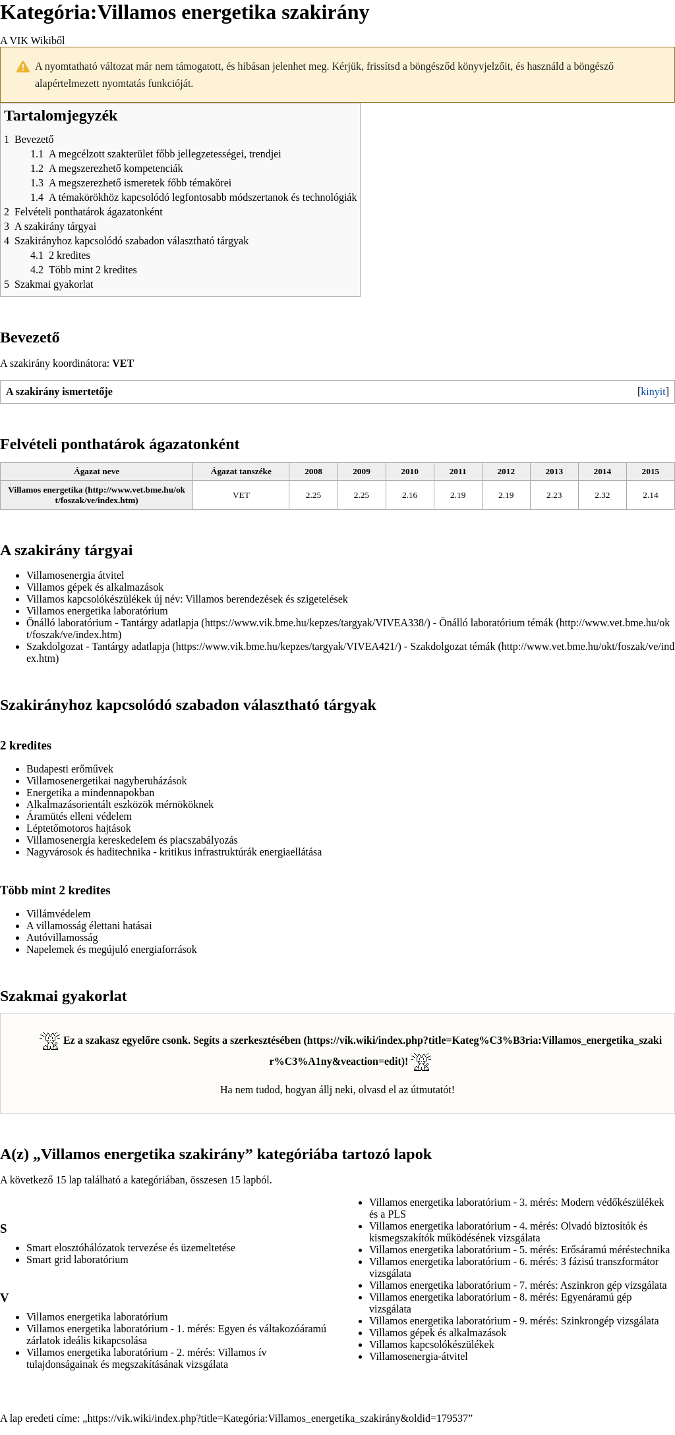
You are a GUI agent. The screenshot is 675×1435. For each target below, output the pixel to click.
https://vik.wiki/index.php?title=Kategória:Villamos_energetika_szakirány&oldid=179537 (277, 1418)
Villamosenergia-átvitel (418, 1356)
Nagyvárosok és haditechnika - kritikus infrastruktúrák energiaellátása (174, 851)
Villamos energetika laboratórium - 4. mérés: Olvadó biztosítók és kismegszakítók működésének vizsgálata (508, 1231)
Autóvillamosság (62, 937)
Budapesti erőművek (69, 768)
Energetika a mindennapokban (90, 792)
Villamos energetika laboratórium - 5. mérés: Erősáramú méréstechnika (519, 1249)
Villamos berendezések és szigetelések (266, 599)
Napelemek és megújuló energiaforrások (111, 949)
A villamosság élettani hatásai (89, 925)
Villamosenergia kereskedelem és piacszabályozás (132, 840)
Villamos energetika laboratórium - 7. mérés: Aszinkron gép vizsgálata (518, 1285)
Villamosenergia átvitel (75, 575)
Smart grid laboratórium (77, 1259)
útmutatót (431, 1089)
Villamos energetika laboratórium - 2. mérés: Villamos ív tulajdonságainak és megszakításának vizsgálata (146, 1358)
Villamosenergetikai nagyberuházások (106, 780)
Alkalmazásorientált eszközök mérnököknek (120, 804)
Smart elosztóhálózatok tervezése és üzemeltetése (130, 1247)
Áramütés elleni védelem (79, 816)
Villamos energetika (45, 490)
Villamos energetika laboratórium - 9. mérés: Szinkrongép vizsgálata (514, 1320)
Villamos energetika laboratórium (97, 610)
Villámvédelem (58, 913)
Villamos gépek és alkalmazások (94, 587)
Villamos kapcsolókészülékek (89, 599)
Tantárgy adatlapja (159, 622)
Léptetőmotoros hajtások (78, 828)
